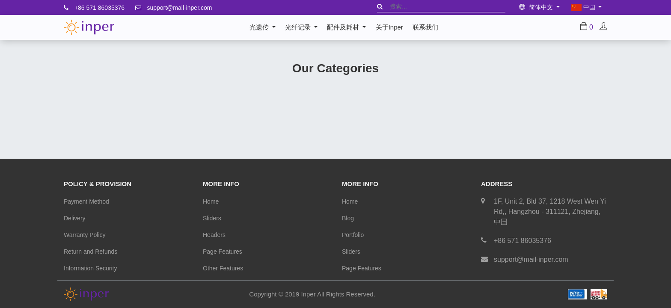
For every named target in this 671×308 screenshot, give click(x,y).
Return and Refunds (90, 251)
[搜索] (380, 6)
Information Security (90, 268)
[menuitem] (389, 27)
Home (211, 201)
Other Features (223, 268)
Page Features (222, 251)
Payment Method (86, 201)
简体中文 (537, 7)
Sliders (212, 218)
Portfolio (353, 234)
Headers (214, 234)
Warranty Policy (85, 234)
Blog (348, 218)
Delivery (75, 218)
